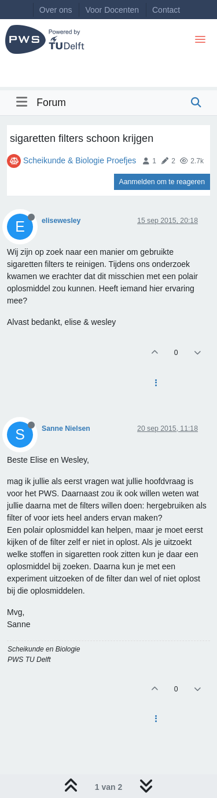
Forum (51, 102)
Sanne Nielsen (66, 428)
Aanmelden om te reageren (162, 182)
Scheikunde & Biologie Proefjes (79, 160)
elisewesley (61, 221)
